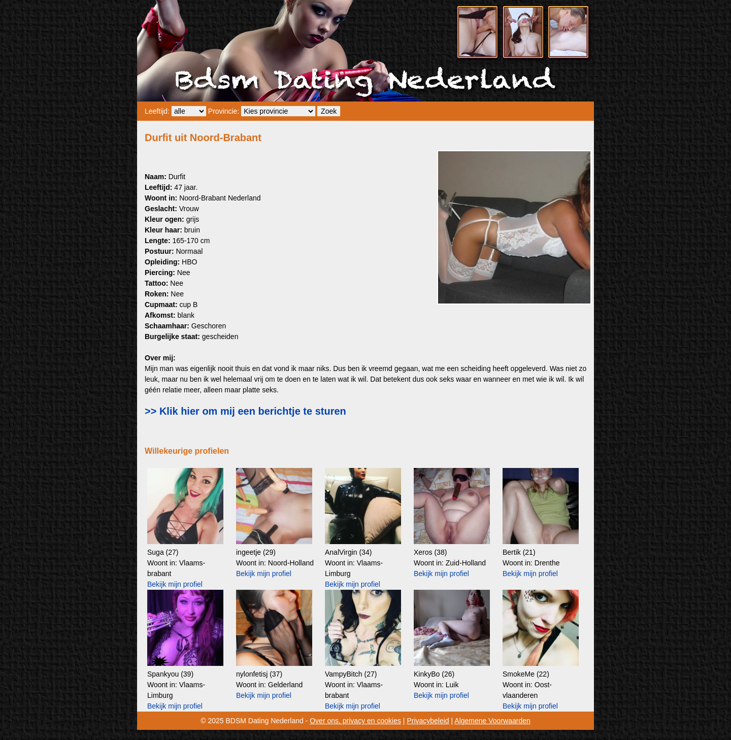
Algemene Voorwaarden (492, 721)
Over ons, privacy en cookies (355, 721)
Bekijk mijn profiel (175, 584)
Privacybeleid (428, 721)
